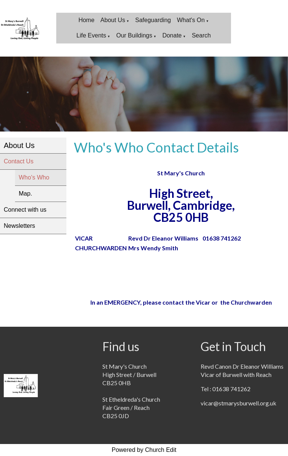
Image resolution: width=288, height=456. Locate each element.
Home (86, 20)
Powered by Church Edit (144, 450)
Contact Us (18, 161)
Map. (25, 193)
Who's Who (34, 177)
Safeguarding (153, 20)
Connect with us (25, 209)
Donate (172, 35)
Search (201, 35)
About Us (112, 20)
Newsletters (19, 226)
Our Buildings (134, 35)
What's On (191, 20)
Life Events (91, 35)
